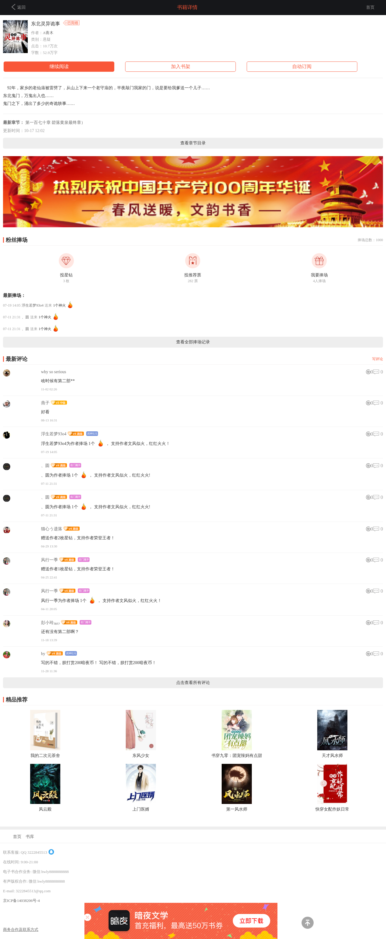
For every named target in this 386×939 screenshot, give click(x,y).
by (43, 653)
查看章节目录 (193, 143)
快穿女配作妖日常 (332, 809)
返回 (18, 7)
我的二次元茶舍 (45, 755)
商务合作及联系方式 (20, 929)
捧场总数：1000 (370, 240)
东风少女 (140, 755)
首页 (370, 7)
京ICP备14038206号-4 (21, 900)
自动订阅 (302, 66)
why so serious (53, 372)
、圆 (25, 317)
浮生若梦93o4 (32, 305)
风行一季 (49, 560)
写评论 (377, 359)
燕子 (45, 403)
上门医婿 (140, 809)
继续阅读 (59, 66)
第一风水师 (236, 809)
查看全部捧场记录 (193, 342)
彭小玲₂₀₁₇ (50, 622)
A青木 (48, 32)
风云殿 (45, 809)
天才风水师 (332, 755)
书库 (30, 836)
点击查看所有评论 (193, 682)
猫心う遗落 (51, 529)
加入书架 (180, 66)
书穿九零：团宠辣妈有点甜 (236, 755)
